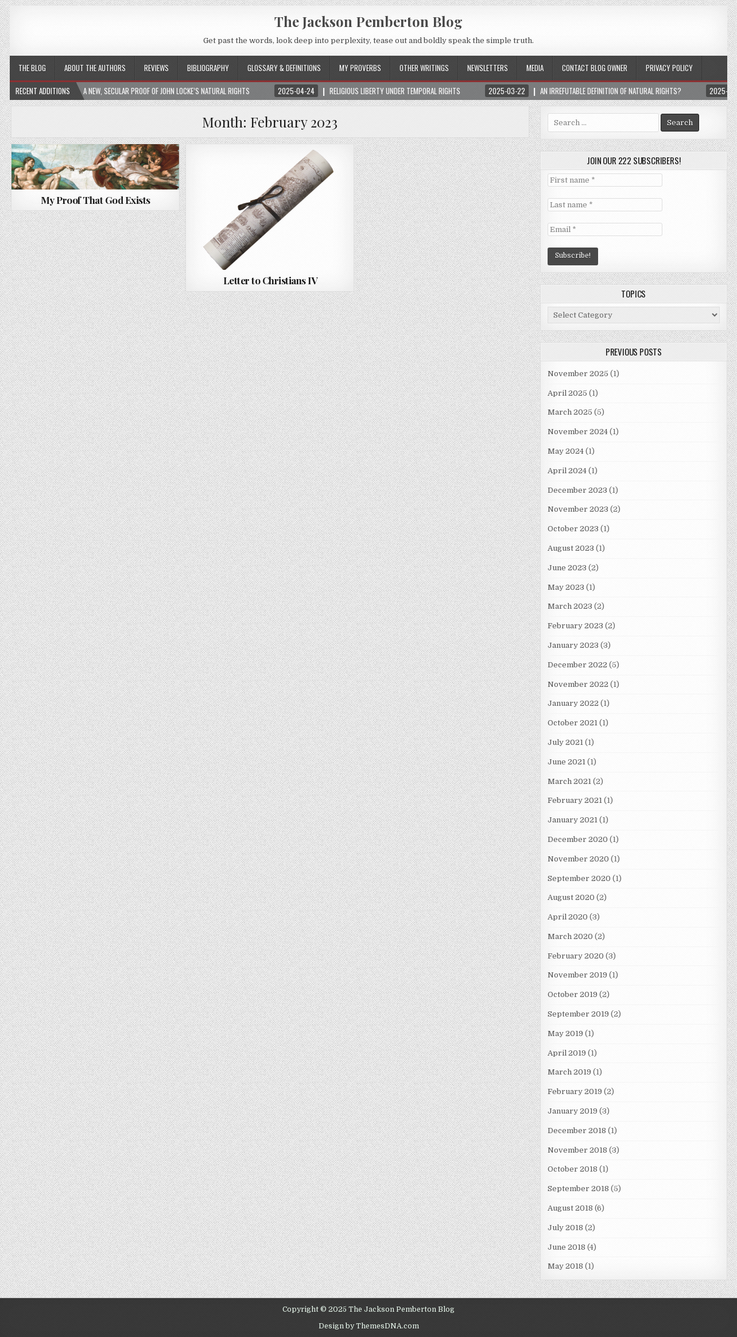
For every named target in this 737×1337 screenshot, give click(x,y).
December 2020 (578, 839)
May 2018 (565, 1266)
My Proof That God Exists (95, 200)
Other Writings (424, 68)
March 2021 (569, 781)
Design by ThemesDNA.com (369, 1326)
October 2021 (573, 722)
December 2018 (577, 1130)
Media (535, 68)
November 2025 (578, 373)
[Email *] (605, 229)
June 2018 (566, 1247)
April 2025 (567, 393)
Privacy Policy (669, 68)
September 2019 (578, 1014)
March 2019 (569, 1072)
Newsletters (487, 68)
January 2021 (573, 820)
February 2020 (576, 956)
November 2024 (578, 431)
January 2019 (573, 1111)
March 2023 (570, 606)
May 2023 (566, 587)
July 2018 (565, 1227)
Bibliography (208, 68)
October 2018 (573, 1169)
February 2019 (575, 1091)
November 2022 (578, 684)
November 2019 (577, 975)
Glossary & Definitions (284, 68)
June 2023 (567, 567)
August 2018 (570, 1208)
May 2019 (565, 1033)
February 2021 (575, 800)
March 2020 (570, 936)
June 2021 (566, 762)
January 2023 (573, 645)
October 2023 (573, 528)
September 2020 (579, 878)
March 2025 (570, 412)
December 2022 (577, 664)
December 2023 (577, 490)
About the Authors (95, 68)
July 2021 (565, 742)
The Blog (32, 68)
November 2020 (578, 859)
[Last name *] (605, 204)
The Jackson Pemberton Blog (368, 21)
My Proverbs (360, 68)
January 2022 (573, 703)
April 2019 (567, 1053)
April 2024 (567, 470)
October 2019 (573, 994)
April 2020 (568, 917)
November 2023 (578, 509)
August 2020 (571, 897)
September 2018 (578, 1188)
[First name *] (605, 180)
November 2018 (577, 1150)
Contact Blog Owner (594, 68)
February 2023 (575, 625)
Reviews (156, 68)
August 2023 (571, 548)
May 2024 (566, 451)
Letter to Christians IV (270, 280)
